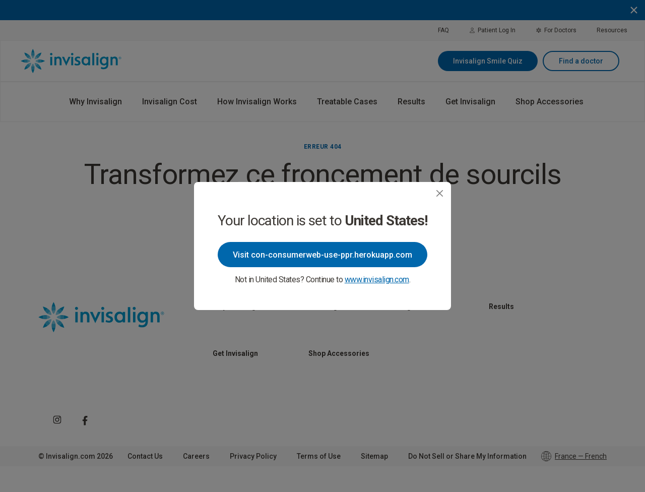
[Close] (439, 193)
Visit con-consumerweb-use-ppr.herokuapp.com (322, 255)
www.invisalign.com (377, 279)
